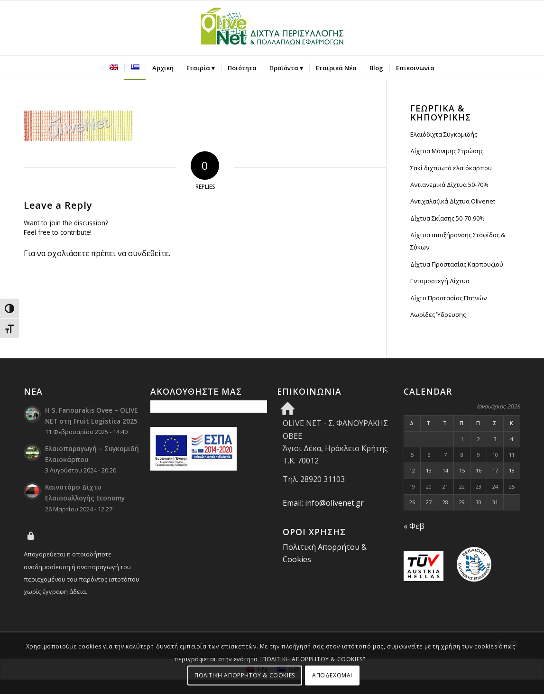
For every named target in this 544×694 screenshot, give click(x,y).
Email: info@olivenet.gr (323, 503)
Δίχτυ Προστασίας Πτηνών (448, 298)
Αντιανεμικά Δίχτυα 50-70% (449, 184)
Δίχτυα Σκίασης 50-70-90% (447, 218)
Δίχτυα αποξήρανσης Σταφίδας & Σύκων (457, 241)
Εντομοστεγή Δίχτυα (440, 281)
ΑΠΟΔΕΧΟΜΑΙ (332, 675)
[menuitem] (113, 68)
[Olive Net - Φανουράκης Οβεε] (272, 28)
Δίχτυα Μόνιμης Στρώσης (446, 151)
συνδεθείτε (148, 253)
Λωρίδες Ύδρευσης (438, 314)
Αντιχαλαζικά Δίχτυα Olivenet (452, 201)
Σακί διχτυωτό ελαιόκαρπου (451, 168)
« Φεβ (414, 526)
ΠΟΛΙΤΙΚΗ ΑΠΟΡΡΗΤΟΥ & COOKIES (244, 675)
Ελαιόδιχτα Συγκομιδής (443, 134)
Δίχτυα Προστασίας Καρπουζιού (456, 264)
